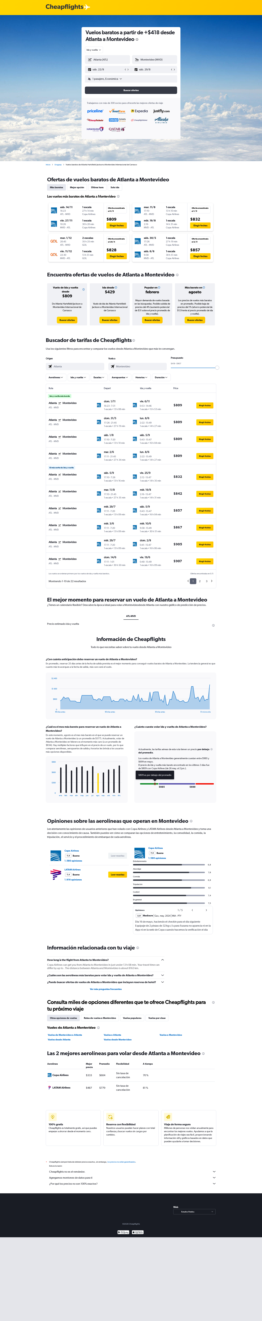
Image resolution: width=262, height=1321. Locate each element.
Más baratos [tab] (56, 187)
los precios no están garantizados (121, 1162)
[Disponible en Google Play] (123, 1232)
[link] (67, 320)
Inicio (48, 164)
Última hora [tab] (97, 187)
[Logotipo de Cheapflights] (64, 7)
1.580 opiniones (73, 860)
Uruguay (58, 164)
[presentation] (137, 39)
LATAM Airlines (72, 869)
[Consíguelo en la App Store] (138, 1232)
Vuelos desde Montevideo (118, 1039)
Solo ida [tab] (115, 187)
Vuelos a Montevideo (171, 1035)
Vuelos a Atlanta (112, 1035)
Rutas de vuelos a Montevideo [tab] (100, 1018)
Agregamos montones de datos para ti (132, 1178)
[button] (106, 69)
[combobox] (94, 49)
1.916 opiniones (73, 879)
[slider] (217, 368)
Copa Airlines (71, 850)
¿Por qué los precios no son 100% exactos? (132, 1184)
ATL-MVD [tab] (131, 616)
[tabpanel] (131, 733)
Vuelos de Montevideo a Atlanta (65, 1035)
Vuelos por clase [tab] (157, 1018)
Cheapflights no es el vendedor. (132, 1172)
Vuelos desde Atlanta (59, 1039)
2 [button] (200, 581)
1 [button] (193, 581)
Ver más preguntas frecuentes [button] (106, 989)
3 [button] (206, 581)
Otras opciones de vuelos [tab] (63, 1018)
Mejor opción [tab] (77, 187)
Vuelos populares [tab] (132, 1018)
